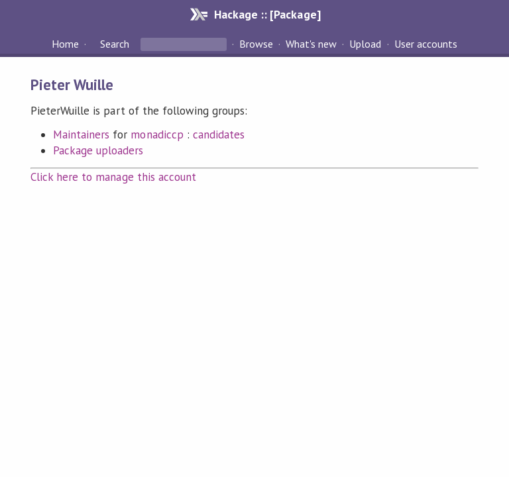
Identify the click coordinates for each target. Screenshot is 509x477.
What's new (311, 43)
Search (114, 43)
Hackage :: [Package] (267, 14)
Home (65, 43)
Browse (256, 43)
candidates (219, 134)
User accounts (425, 43)
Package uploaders (98, 150)
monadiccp (157, 134)
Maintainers (81, 134)
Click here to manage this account (113, 177)
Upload (365, 43)
